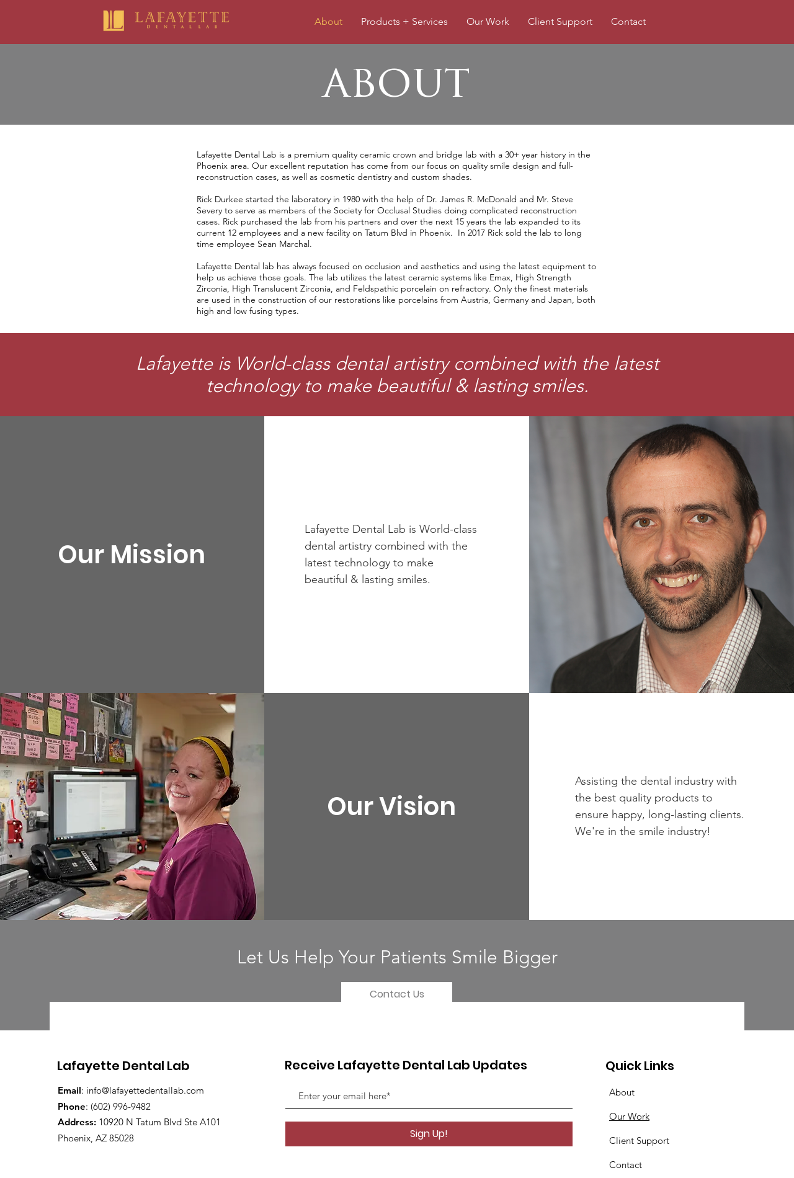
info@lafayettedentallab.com (145, 1090)
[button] (560, 21)
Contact (625, 1165)
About (622, 1092)
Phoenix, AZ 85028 (96, 1138)
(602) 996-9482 (121, 1106)
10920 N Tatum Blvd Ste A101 (160, 1122)
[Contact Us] (396, 994)
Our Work (629, 1116)
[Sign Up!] (429, 1134)
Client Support (639, 1140)
